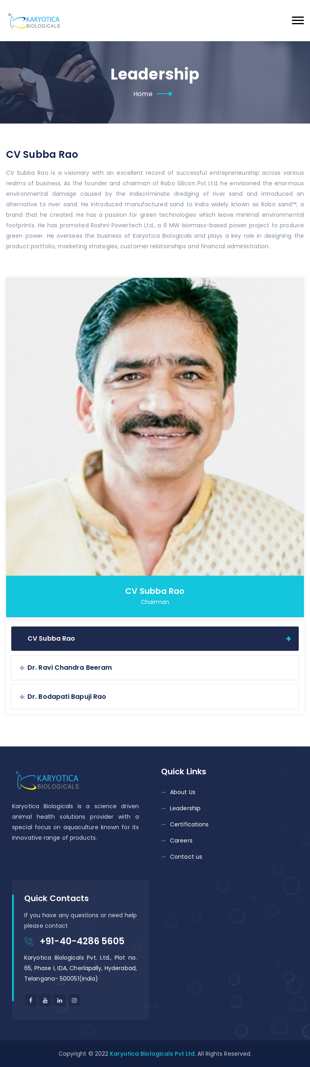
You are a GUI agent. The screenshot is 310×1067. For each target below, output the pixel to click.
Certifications (189, 824)
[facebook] (31, 1000)
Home (142, 94)
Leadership (185, 808)
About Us (182, 792)
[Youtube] (45, 1000)
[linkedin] (74, 1000)
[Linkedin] (60, 1000)
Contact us (186, 857)
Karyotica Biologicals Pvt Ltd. (153, 1054)
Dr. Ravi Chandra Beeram (69, 667)
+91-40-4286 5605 (82, 941)
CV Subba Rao (51, 638)
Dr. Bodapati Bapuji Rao (66, 696)
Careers (181, 840)
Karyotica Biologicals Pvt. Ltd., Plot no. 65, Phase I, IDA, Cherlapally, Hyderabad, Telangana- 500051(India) (80, 968)
